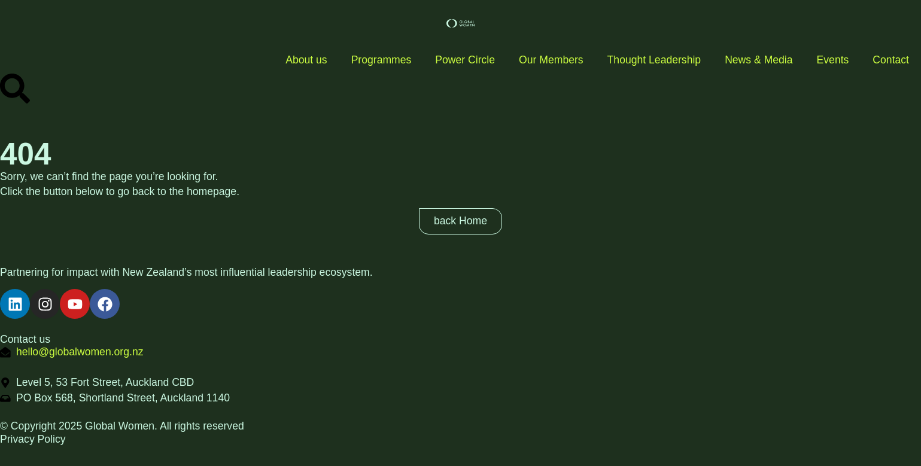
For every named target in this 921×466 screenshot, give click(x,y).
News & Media (758, 60)
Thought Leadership (654, 60)
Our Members (551, 60)
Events (833, 60)
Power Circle (465, 60)
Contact (891, 60)
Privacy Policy (33, 439)
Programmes (381, 60)
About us (306, 60)
